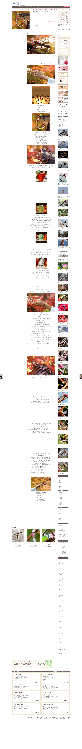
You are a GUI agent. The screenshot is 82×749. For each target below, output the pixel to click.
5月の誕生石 (60, 497)
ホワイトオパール (61, 579)
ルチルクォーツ (61, 642)
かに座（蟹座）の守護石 (62, 546)
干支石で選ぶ (50, 9)
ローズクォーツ (61, 648)
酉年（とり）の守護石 (62, 536)
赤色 (59, 519)
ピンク (59, 514)
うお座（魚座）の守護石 (62, 556)
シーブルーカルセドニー (62, 595)
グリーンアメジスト (61, 616)
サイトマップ (59, 717)
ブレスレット (14, 9)
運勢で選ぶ (37, 9)
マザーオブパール (61, 631)
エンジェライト (61, 575)
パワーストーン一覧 (67, 9)
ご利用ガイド (34, 6)
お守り (59, 487)
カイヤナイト (60, 584)
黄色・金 (60, 518)
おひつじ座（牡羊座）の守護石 (63, 542)
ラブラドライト (61, 639)
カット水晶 (60, 653)
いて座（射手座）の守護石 (62, 552)
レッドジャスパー (61, 644)
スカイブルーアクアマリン (62, 562)
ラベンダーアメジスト (62, 569)
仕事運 (59, 481)
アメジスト (60, 568)
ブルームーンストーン (62, 633)
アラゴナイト (60, 570)
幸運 (59, 477)
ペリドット (60, 627)
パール (59, 611)
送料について (29, 6)
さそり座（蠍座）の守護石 (62, 551)
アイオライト (60, 559)
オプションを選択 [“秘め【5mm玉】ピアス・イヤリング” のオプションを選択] (18, 545)
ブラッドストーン (61, 617)
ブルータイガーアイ (61, 628)
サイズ (33, 17)
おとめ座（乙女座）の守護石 (62, 548)
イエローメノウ (61, 573)
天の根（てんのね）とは (21, 6)
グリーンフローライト (62, 623)
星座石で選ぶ (55, 9)
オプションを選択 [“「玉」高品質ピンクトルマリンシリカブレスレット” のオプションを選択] (33, 545)
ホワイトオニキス (61, 578)
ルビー (59, 643)
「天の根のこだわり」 (35, 475)
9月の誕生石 (60, 502)
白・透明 (60, 509)
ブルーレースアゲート (62, 621)
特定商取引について (64, 717)
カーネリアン (60, 583)
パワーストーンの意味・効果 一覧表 (63, 120)
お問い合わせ (40, 6)
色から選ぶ (60, 125)
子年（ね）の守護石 (61, 525)
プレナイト (60, 622)
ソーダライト (60, 602)
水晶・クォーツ (61, 585)
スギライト (60, 599)
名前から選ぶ (60, 121)
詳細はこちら (34, 679)
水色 (59, 513)
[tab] (18, 34)
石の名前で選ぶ (61, 9)
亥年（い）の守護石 (61, 539)
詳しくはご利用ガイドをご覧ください (60, 671)
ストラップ (18, 9)
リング (34, 9)
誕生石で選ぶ (42, 9)
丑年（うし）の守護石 (62, 526)
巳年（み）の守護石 (61, 531)
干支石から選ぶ (61, 126)
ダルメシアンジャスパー (62, 606)
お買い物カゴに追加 (52, 21)
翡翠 (59, 596)
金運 (59, 480)
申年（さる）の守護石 (62, 535)
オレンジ (60, 517)
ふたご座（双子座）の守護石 (62, 545)
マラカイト (60, 632)
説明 (12, 34)
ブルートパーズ (61, 618)
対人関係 (60, 486)
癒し (59, 485)
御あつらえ (36, 26)
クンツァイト (60, 590)
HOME (69, 717)
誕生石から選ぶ (61, 124)
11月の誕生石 (60, 504)
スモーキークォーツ (61, 600)
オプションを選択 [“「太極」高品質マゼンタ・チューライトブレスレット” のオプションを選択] (48, 546)
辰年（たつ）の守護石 (62, 530)
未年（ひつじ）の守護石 (62, 534)
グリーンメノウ (61, 586)
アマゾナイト (60, 567)
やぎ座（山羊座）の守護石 (62, 553)
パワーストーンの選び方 (62, 119)
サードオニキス (61, 591)
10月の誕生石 (60, 503)
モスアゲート (60, 634)
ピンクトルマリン (61, 610)
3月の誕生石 (60, 494)
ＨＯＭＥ (14, 6)
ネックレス (29, 9)
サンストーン (60, 594)
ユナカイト (60, 637)
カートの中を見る (67, 6)
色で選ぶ (46, 9)
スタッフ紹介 (47, 717)
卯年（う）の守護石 (61, 529)
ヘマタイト (60, 626)
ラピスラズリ (60, 638)
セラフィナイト (61, 601)
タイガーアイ (60, 605)
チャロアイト (60, 607)
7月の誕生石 (60, 499)
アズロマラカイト (61, 563)
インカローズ (60, 574)
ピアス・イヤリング (24, 9)
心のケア (60, 488)
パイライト (60, 612)
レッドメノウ (60, 647)
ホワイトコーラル (61, 615)
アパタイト (60, 564)
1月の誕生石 (60, 492)
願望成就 (60, 482)
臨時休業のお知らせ (53, 717)
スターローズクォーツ (62, 649)
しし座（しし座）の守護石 (62, 547)
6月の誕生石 (60, 498)
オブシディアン (61, 580)
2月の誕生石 (60, 493)
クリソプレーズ (61, 589)
